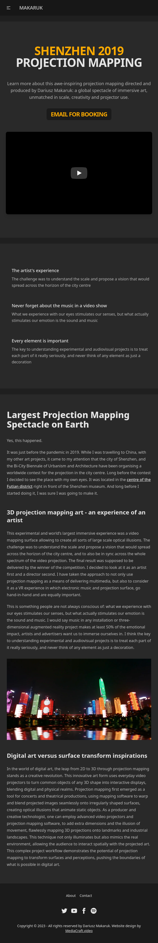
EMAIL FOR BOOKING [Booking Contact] (79, 114)
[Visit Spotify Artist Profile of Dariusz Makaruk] (94, 911)
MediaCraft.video (79, 930)
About (71, 895)
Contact (86, 895)
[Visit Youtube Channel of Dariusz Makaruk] (74, 911)
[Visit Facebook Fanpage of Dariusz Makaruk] (84, 911)
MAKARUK (31, 7)
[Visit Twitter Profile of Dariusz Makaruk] (64, 911)
